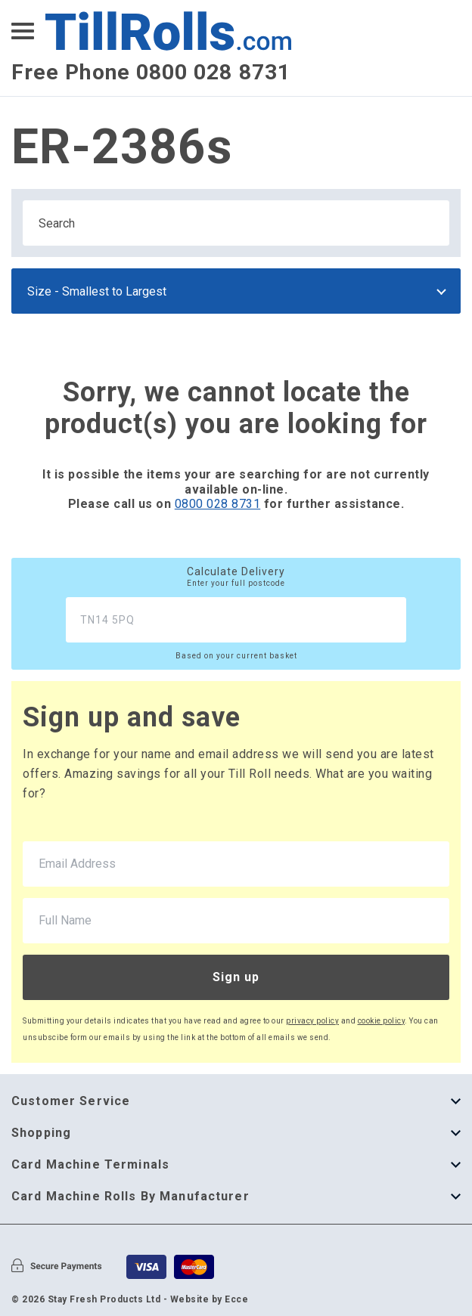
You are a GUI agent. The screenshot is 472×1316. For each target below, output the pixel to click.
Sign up (236, 977)
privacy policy (312, 1021)
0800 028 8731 (218, 504)
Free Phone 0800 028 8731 (150, 72)
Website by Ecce (209, 1299)
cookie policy (381, 1021)
